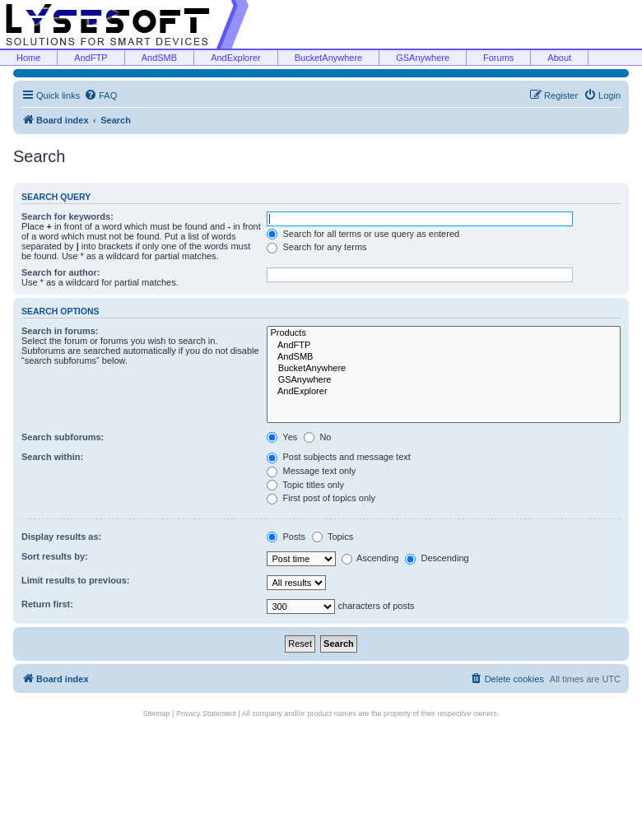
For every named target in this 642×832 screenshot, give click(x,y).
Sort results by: (54, 556)
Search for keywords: (67, 216)
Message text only (311, 471)
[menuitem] (100, 95)
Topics (332, 536)
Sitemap (156, 713)
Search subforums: (62, 437)
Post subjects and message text (338, 457)
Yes (282, 437)
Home (28, 58)
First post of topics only (321, 498)
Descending (436, 558)
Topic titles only (305, 485)
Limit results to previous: (75, 580)
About (559, 58)
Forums (498, 58)
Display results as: (61, 536)
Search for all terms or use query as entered (363, 234)
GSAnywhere (422, 58)
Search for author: (60, 272)
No (317, 437)
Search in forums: (60, 331)
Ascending (370, 558)
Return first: (47, 604)
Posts (286, 536)
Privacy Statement (206, 713)
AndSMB (159, 58)
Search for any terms (316, 247)
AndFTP (90, 58)
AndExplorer (236, 58)
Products (443, 333)
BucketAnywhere (329, 58)
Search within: (52, 457)
